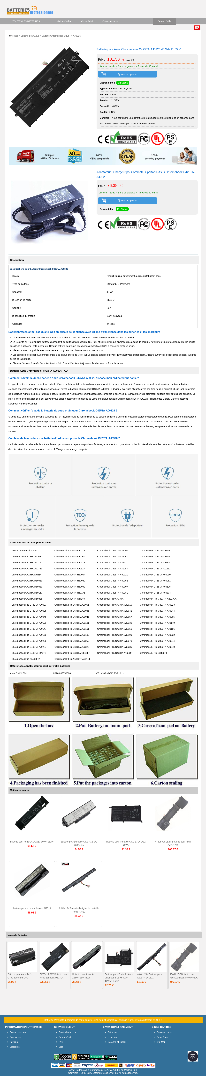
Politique (14, 1042)
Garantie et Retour (117, 1042)
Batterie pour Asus (30, 36)
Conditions (15, 1037)
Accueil (14, 36)
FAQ (61, 1042)
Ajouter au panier (127, 74)
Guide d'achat (64, 21)
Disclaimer (15, 1047)
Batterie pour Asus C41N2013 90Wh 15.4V (32, 841)
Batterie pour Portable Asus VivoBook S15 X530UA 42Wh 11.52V (118, 977)
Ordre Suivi (87, 21)
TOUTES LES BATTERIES (26, 21)
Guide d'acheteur (67, 1032)
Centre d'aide (164, 21)
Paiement (112, 1032)
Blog (61, 1047)
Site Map (161, 1042)
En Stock (123, 82)
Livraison (112, 1037)
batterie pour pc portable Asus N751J (32, 908)
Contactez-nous (110, 21)
